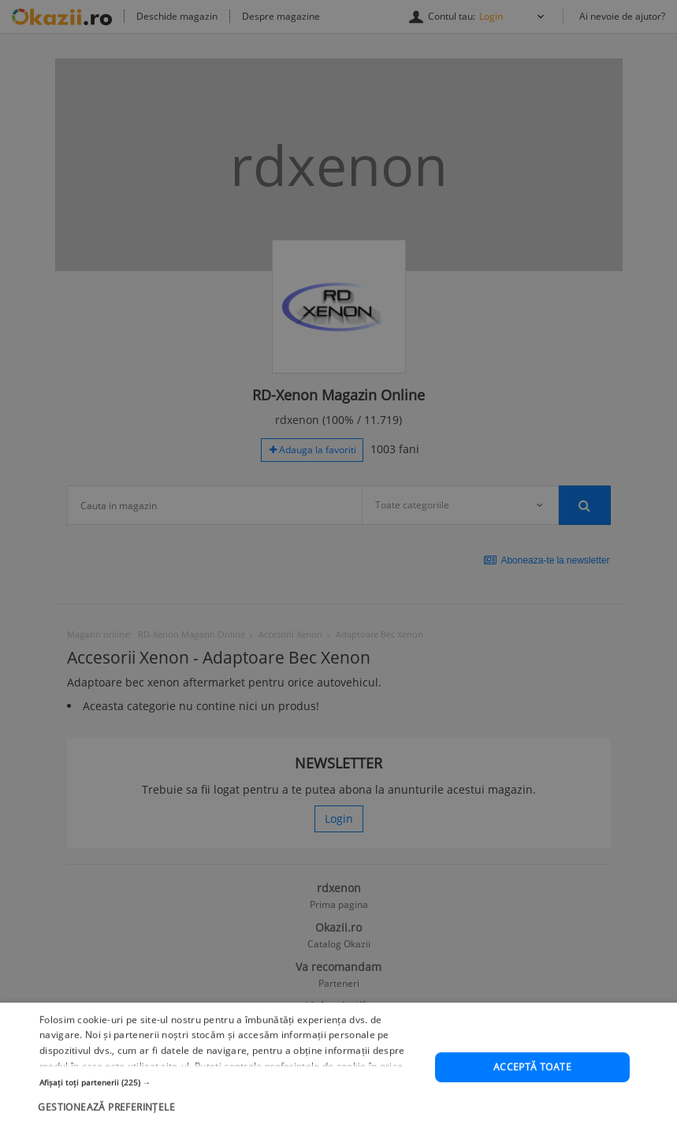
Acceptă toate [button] (532, 1096)
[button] (231, 1110)
